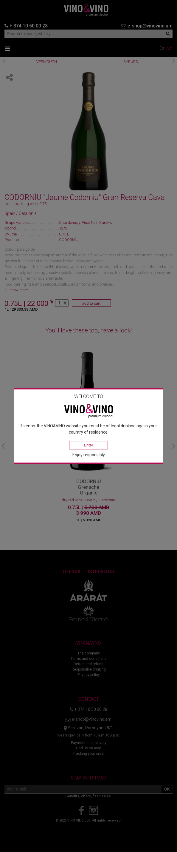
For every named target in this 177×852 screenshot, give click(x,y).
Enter (88, 445)
